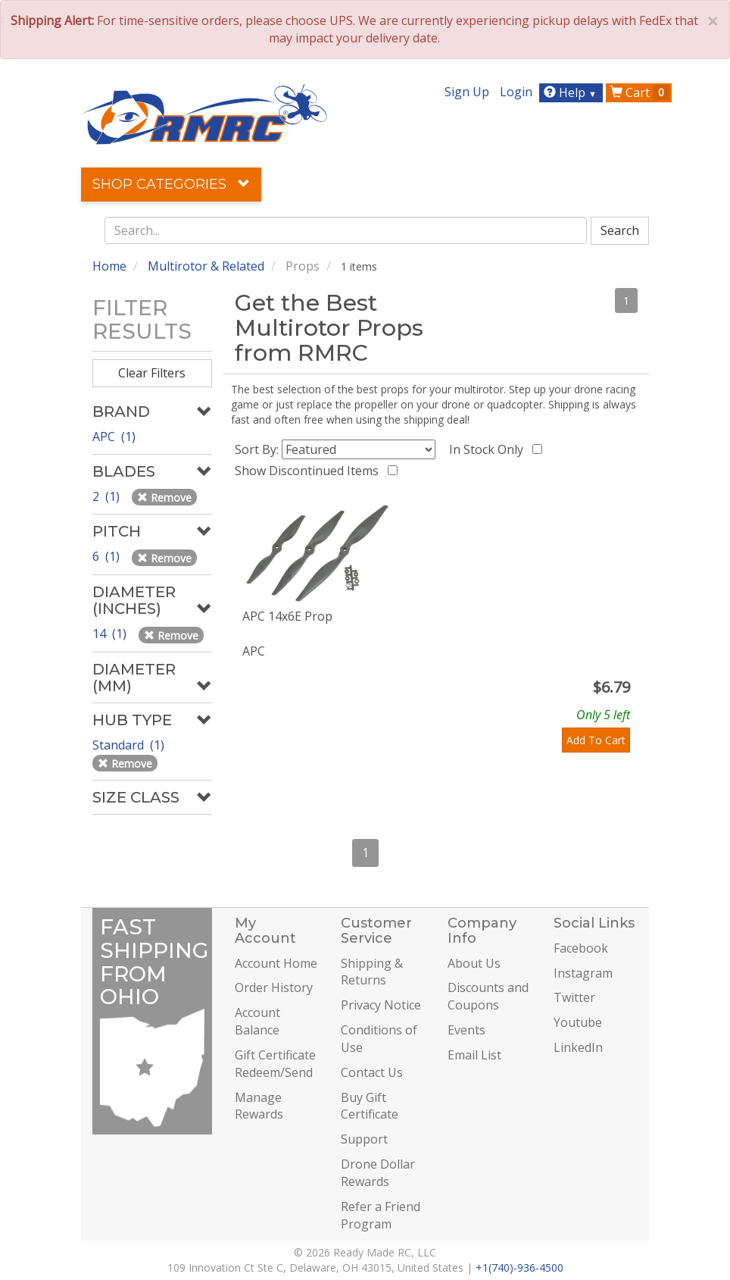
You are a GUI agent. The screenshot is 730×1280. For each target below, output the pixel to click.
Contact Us (372, 1072)
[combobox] (346, 230)
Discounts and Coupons (488, 996)
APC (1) (114, 436)
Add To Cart (595, 740)
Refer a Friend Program (380, 1215)
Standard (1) (129, 745)
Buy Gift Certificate (369, 1106)
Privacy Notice (381, 1005)
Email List (474, 1055)
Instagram (583, 973)
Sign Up (467, 91)
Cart (639, 92)
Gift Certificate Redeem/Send (275, 1064)
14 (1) (110, 633)
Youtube (578, 1022)
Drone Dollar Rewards (378, 1173)
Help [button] (572, 92)
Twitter (574, 997)
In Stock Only (489, 449)
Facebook (581, 948)
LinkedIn (578, 1047)
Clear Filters (152, 373)
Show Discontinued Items (310, 470)
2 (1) (107, 496)
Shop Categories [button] (171, 184)
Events (466, 1030)
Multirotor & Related (206, 266)
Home (109, 266)
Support (364, 1139)
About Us (474, 963)
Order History (274, 987)
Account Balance (257, 1021)
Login (516, 91)
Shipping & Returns (372, 972)
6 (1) (107, 556)
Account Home (276, 963)
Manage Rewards (259, 1106)
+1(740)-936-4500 (519, 1267)
